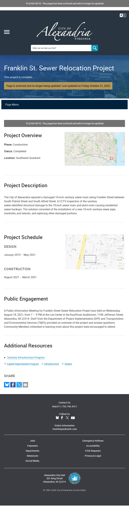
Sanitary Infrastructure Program (26, 360)
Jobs (32, 443)
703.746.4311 (69, 408)
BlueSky (57, 420)
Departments (32, 453)
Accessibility (93, 448)
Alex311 (56, 408)
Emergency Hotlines (92, 443)
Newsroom (32, 458)
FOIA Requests (93, 453)
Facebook (62, 420)
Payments (32, 448)
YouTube (73, 420)
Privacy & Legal (93, 458)
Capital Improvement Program (23, 366)
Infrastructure (51, 366)
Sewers (68, 366)
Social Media (32, 463)
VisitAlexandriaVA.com (64, 431)
